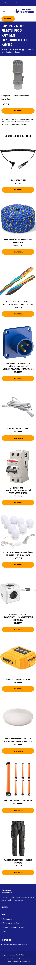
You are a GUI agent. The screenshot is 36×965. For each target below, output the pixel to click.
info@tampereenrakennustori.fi (10, 3)
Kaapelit (26, 96)
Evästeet (26, 959)
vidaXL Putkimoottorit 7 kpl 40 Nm (18, 800)
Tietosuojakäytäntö (13, 961)
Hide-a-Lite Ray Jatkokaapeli (18, 428)
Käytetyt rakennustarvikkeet (13, 927)
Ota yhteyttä (16, 959)
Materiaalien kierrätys (11, 923)
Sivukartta (26, 961)
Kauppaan (8, 19)
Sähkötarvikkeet (17, 96)
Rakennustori (8, 919)
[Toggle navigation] (4, 11)
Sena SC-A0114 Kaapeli (18, 180)
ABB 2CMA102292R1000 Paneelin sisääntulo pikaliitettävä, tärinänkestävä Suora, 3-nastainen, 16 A (18, 366)
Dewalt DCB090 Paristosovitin (18, 679)
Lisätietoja (18, 111)
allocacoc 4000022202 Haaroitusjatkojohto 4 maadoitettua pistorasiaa (18, 617)
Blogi (5, 931)
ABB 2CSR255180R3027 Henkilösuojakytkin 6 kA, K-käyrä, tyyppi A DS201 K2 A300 (18, 490)
